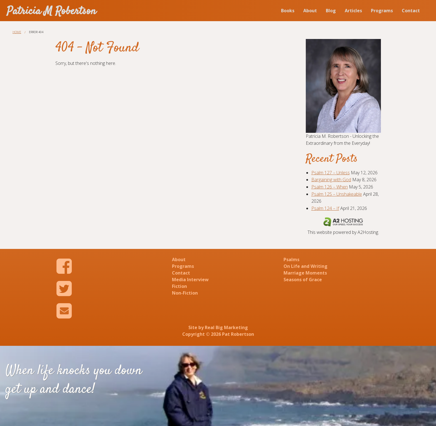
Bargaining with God (331, 180)
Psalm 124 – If (325, 208)
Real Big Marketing (226, 327)
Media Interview (190, 279)
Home (17, 32)
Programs (382, 11)
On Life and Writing (305, 266)
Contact (411, 11)
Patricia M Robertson (51, 11)
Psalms (291, 259)
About (310, 11)
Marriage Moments (305, 273)
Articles (353, 11)
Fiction (179, 286)
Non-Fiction (185, 293)
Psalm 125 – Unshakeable (336, 194)
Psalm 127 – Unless (330, 173)
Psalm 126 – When (329, 187)
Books (287, 11)
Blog (331, 11)
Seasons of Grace (303, 279)
